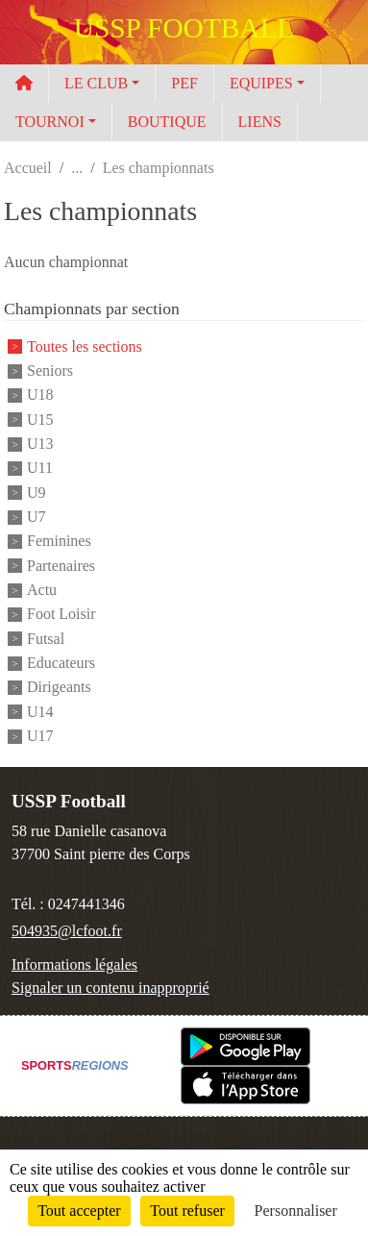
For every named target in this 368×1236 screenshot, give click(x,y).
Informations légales (74, 964)
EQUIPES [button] (261, 83)
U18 (40, 395)
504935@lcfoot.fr (67, 931)
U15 (40, 419)
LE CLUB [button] (96, 83)
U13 (40, 443)
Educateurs (61, 663)
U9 (36, 492)
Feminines (59, 541)
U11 (40, 468)
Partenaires (61, 565)
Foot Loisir (61, 614)
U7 (36, 516)
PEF (184, 83)
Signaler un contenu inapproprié (110, 987)
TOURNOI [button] (50, 121)
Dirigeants (59, 688)
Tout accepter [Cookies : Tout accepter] (78, 1210)
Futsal (45, 638)
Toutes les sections (84, 346)
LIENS (260, 121)
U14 (40, 712)
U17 (40, 736)
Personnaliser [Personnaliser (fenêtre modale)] (296, 1210)
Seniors (50, 370)
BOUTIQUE (167, 121)
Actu (42, 589)
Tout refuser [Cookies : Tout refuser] (187, 1210)
